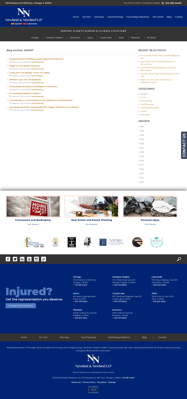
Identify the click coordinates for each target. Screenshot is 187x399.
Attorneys (99, 17)
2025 (141, 130)
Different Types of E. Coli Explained (25, 80)
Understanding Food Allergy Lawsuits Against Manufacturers (37, 59)
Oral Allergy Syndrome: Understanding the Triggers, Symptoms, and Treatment (44, 107)
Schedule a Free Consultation (21, 306)
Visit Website (33, 224)
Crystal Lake (118, 293)
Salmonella (144, 115)
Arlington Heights (121, 277)
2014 (141, 177)
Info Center (158, 17)
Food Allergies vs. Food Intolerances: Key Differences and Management (41, 100)
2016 (141, 169)
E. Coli (142, 97)
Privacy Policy (89, 382)
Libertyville (157, 277)
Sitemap (112, 382)
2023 (141, 139)
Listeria (143, 111)
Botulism (144, 94)
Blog (169, 17)
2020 (141, 152)
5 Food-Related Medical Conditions (25, 93)
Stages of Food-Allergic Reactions (25, 66)
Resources (76, 382)
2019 (141, 156)
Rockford (117, 310)
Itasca (76, 293)
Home (76, 17)
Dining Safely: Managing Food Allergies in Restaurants (33, 86)
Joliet (154, 293)
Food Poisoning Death (149, 108)
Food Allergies (37, 76)
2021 (141, 147)
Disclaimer (101, 382)
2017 (141, 164)
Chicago (77, 277)
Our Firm (86, 17)
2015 (141, 173)
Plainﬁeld (77, 310)
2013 (141, 182)
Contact (179, 17)
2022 (141, 143)
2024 (141, 135)
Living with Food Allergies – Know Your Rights (30, 73)
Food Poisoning (115, 17)
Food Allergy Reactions (138, 17)
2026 (141, 126)
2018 (141, 160)
